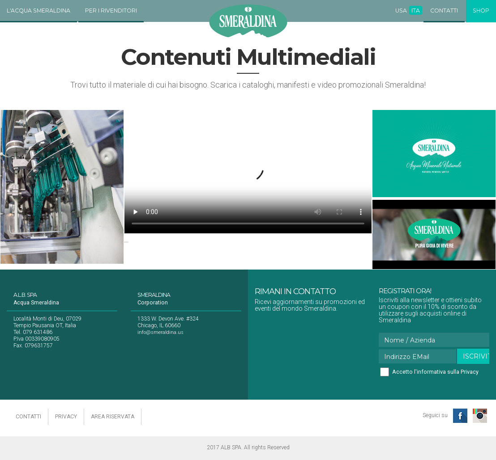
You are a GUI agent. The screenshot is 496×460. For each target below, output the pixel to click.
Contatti (444, 10)
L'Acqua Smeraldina (38, 10)
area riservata (112, 417)
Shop (481, 10)
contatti (28, 417)
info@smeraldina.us (160, 332)
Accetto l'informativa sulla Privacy (435, 371)
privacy (66, 417)
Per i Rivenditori (111, 10)
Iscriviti (476, 356)
